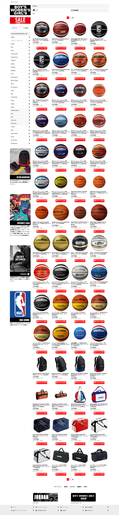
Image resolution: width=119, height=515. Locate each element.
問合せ (85, 486)
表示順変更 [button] (74, 10)
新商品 (66, 486)
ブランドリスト (58, 486)
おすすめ (72, 486)
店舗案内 (79, 486)
